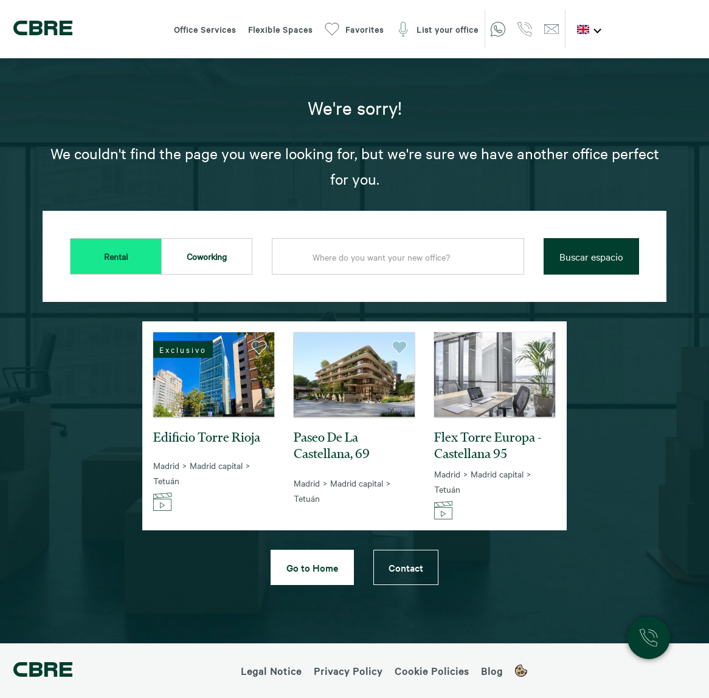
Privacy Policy (348, 670)
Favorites (354, 29)
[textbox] (398, 257)
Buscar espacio (591, 256)
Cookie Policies (432, 670)
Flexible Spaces (280, 29)
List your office (437, 29)
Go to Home (312, 567)
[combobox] (398, 257)
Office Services (205, 29)
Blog (492, 670)
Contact (406, 567)
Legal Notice (271, 670)
